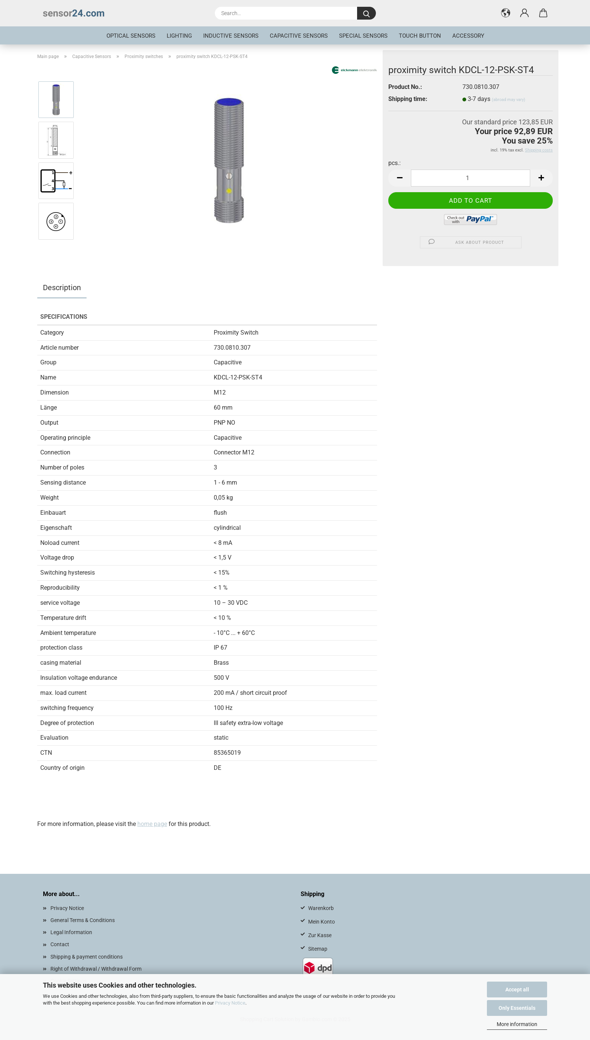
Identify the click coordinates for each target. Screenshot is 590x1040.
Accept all (517, 989)
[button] (505, 13)
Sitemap (317, 949)
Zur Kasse (319, 935)
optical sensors (130, 35)
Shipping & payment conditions (86, 957)
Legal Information (71, 932)
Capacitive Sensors (299, 35)
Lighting (179, 35)
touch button (420, 35)
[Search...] (366, 13)
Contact (59, 944)
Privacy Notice (230, 1003)
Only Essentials (517, 1008)
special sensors (363, 35)
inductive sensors (231, 35)
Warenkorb (321, 908)
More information (517, 1024)
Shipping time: (407, 98)
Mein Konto (321, 922)
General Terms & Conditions (82, 920)
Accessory (468, 35)
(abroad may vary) (508, 99)
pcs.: (394, 163)
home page (152, 823)
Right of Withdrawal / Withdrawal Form (95, 969)
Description (62, 287)
